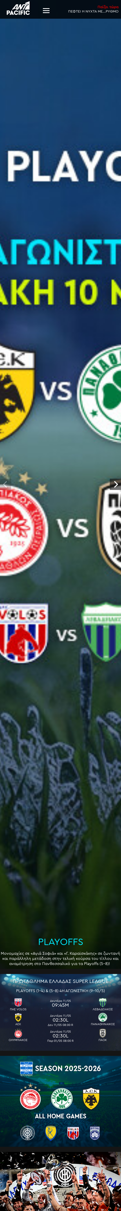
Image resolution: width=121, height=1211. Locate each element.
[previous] (5, 484)
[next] (115, 484)
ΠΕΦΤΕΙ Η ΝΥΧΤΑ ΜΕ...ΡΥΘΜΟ (93, 9)
